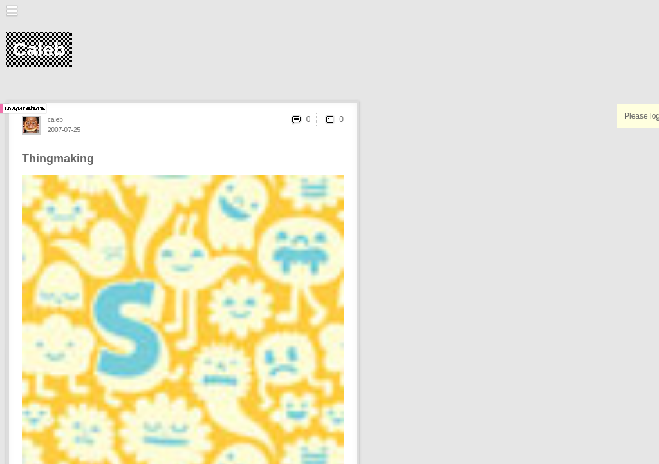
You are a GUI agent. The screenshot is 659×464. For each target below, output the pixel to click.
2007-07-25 (64, 129)
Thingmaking (58, 158)
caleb (55, 119)
